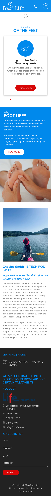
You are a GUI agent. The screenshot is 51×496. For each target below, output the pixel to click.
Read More (26, 87)
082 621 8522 (13, 418)
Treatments (36, 488)
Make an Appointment (40, 6)
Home (12, 488)
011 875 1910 (35, 6)
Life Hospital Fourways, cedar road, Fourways (23, 407)
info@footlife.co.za (15, 427)
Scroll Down (25, 490)
